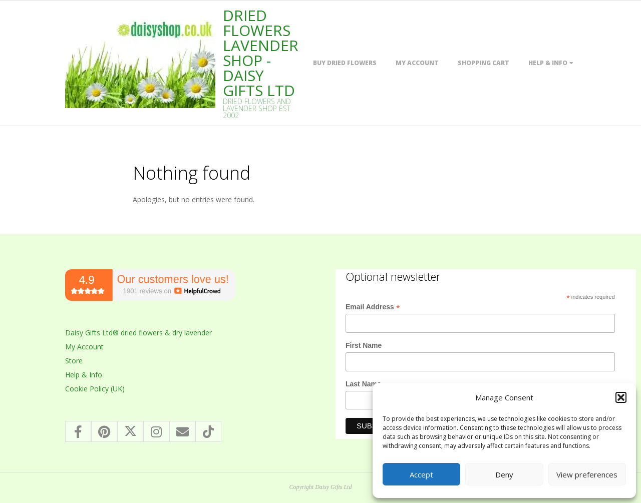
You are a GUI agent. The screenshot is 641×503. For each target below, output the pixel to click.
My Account (417, 63)
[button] (621, 397)
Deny (504, 474)
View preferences (586, 474)
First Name (364, 345)
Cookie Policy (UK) (95, 388)
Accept (421, 474)
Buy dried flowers (345, 63)
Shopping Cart (483, 63)
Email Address (373, 307)
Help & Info (547, 63)
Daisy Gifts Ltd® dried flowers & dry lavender (138, 332)
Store (74, 360)
